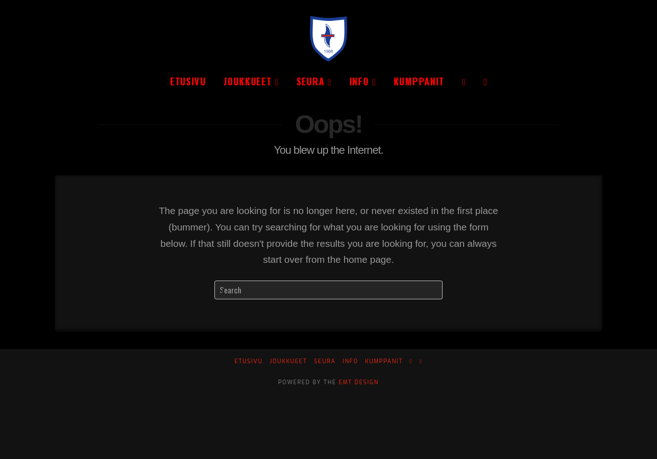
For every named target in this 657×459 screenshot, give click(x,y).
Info (350, 361)
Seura (324, 361)
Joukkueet (288, 361)
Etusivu (249, 361)
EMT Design (359, 382)
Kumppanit (384, 361)
